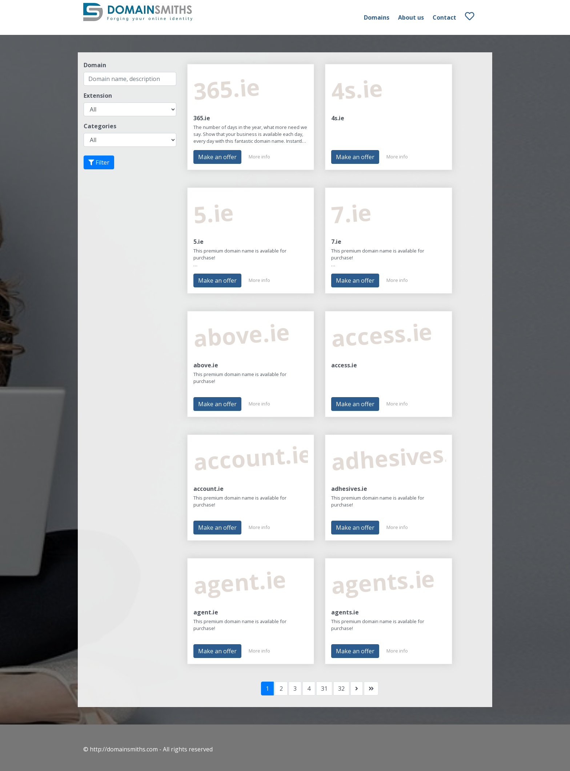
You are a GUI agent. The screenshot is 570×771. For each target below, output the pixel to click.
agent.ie (205, 612)
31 (324, 689)
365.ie (201, 118)
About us (411, 17)
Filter (98, 162)
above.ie (205, 365)
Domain (95, 65)
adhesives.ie (349, 489)
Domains (376, 17)
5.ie (198, 242)
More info (259, 156)
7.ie (336, 242)
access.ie (344, 365)
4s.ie (337, 118)
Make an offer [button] (217, 157)
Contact (444, 17)
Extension (98, 96)
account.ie (208, 489)
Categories (100, 126)
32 (341, 689)
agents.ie (345, 612)
